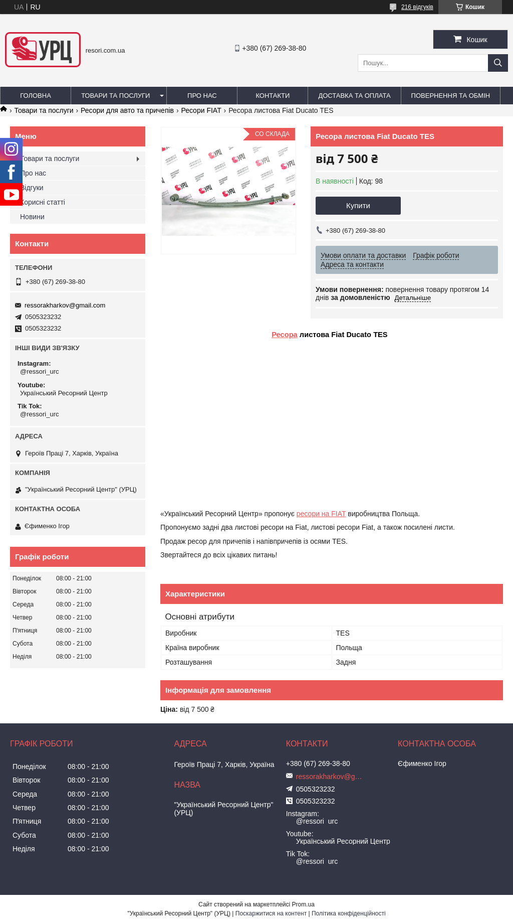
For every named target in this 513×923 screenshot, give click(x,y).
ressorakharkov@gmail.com (65, 305)
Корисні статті (42, 202)
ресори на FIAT (321, 514)
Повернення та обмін (450, 95)
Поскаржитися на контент (271, 913)
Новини (32, 217)
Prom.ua (303, 904)
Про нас (202, 95)
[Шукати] (498, 63)
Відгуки (32, 188)
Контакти (272, 95)
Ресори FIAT (201, 110)
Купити (358, 205)
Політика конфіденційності (349, 913)
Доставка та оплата (354, 95)
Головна (35, 95)
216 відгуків (417, 7)
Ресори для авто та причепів (127, 110)
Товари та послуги (115, 95)
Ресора (285, 335)
